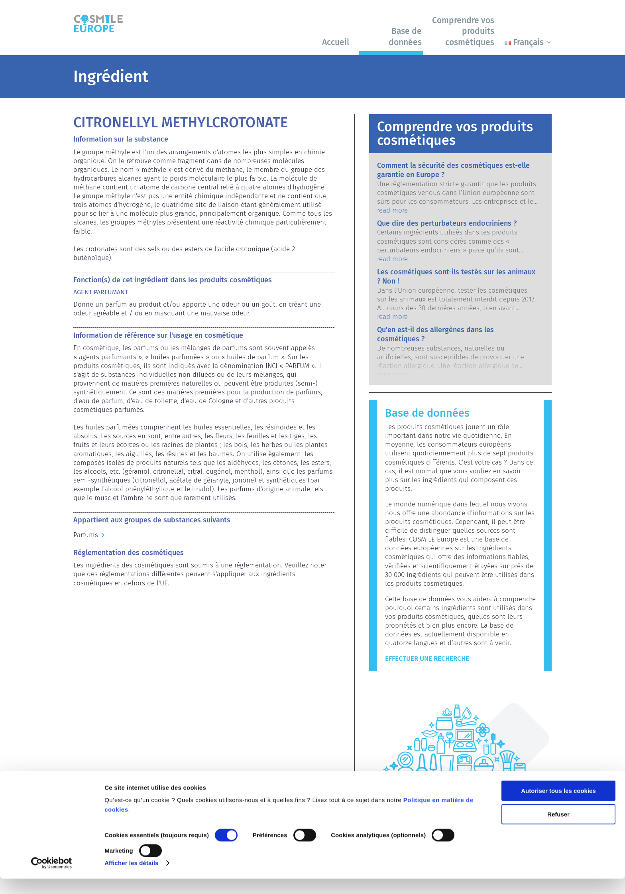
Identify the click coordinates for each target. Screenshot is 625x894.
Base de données (405, 36)
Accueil (335, 42)
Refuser (558, 829)
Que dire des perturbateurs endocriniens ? (447, 223)
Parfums (85, 535)
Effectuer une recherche (427, 658)
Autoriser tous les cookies (558, 806)
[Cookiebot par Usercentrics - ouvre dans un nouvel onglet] (51, 878)
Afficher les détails (131, 878)
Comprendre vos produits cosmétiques (463, 31)
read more (392, 210)
